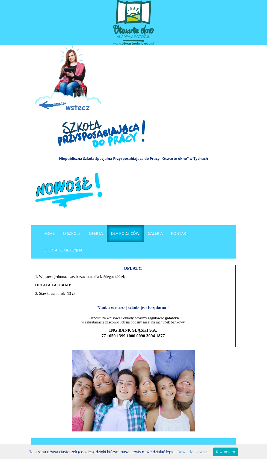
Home (49, 233)
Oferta (96, 233)
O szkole (72, 233)
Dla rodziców (125, 233)
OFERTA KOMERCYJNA (62, 250)
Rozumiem (225, 451)
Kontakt (179, 233)
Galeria (155, 233)
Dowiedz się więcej (194, 451)
